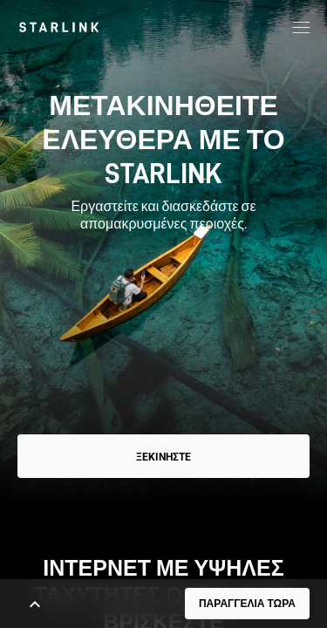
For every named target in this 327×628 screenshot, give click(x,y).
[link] (58, 27)
